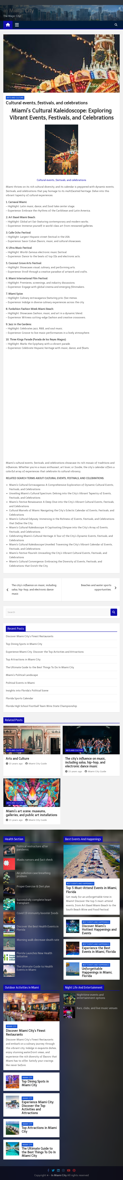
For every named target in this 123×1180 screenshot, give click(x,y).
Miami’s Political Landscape (22, 675)
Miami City (11, 1026)
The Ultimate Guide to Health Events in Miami (35, 968)
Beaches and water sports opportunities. (96, 587)
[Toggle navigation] (16, 25)
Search (113, 612)
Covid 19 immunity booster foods (37, 913)
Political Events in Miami (20, 682)
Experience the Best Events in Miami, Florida (99, 950)
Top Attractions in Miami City (23, 659)
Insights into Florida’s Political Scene (27, 690)
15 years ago (14, 763)
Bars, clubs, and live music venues (97, 1008)
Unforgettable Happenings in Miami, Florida (97, 972)
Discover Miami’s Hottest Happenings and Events (99, 929)
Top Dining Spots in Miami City (24, 644)
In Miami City (18, 11)
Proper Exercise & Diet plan (33, 886)
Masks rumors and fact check (35, 859)
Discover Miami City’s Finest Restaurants (29, 636)
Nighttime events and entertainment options (91, 996)
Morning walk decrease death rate (38, 939)
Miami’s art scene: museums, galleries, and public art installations (31, 813)
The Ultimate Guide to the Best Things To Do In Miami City (40, 667)
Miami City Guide (36, 763)
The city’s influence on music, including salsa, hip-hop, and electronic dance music (34, 589)
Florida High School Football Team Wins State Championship (41, 706)
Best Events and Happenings (80, 884)
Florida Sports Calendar (19, 698)
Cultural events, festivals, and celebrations (61, 180)
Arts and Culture (15, 98)
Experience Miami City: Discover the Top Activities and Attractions (45, 651)
